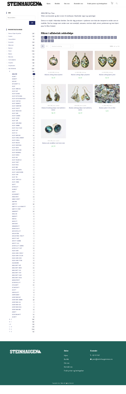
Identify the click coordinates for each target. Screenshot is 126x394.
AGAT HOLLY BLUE (17, 137)
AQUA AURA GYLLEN (17, 264)
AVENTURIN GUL (16, 311)
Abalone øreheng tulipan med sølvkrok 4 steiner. (80, 118)
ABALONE (51, 81)
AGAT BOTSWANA (17, 105)
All (119, 55)
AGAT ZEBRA (15, 191)
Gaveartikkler (12, 48)
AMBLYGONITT (16, 208)
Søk (32, 31)
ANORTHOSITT (16, 237)
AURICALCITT (15, 301)
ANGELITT (14, 230)
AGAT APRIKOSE (16, 97)
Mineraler (11, 54)
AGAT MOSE (15, 156)
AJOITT (14, 193)
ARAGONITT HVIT (16, 281)
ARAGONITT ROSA (17, 286)
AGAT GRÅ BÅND (17, 132)
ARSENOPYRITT (16, 289)
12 (114, 55)
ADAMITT (14, 87)
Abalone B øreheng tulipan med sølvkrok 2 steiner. (53, 118)
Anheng (57, 81)
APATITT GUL (15, 252)
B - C (10, 328)
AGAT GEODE (15, 127)
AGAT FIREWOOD (17, 119)
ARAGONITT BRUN (17, 276)
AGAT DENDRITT (16, 112)
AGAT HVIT (15, 139)
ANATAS (14, 227)
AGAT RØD (15, 176)
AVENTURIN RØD (16, 318)
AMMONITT (15, 220)
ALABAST (14, 198)
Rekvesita (10, 65)
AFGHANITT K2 (16, 92)
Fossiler (10, 45)
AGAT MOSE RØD (17, 159)
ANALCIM (14, 222)
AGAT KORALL (16, 149)
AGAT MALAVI (16, 151)
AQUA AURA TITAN (17, 269)
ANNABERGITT (16, 235)
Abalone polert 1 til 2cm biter (107, 117)
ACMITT (14, 85)
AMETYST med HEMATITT (19, 215)
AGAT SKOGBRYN (17, 178)
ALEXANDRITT (15, 203)
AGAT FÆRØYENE (16, 114)
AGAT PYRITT (15, 171)
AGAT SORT (15, 183)
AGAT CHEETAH (16, 110)
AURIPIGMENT (15, 303)
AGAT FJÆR (15, 122)
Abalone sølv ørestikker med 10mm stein (53, 152)
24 (116, 55)
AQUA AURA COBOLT (17, 262)
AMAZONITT (15, 205)
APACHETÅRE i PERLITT (18, 244)
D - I (10, 330)
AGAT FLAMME (16, 124)
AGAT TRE (15, 186)
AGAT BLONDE (16, 102)
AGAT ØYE (15, 166)
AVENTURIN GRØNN (17, 308)
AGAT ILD (14, 141)
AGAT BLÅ (15, 100)
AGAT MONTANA (16, 154)
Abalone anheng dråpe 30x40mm (80, 83)
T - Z (10, 340)
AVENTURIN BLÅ (16, 306)
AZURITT (14, 325)
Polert (110, 114)
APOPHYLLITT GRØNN (17, 254)
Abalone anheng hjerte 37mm (107, 83)
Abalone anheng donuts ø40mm (53, 83)
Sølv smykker (56, 114)
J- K (10, 333)
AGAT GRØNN (16, 134)
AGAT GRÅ (15, 129)
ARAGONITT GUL (16, 279)
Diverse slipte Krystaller (14, 42)
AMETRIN (14, 210)
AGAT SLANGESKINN (17, 181)
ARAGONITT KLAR (17, 284)
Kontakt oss (68, 376)
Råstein (10, 62)
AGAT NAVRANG (16, 161)
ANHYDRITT (15, 232)
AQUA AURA (15, 259)
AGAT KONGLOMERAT (18, 146)
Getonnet (71, 392)
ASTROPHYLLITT (16, 291)
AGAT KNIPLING (16, 144)
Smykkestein (11, 74)
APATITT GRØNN (16, 249)
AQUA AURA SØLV (17, 267)
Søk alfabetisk (12, 77)
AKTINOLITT (15, 195)
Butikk (66, 368)
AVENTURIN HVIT (16, 313)
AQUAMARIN (15, 271)
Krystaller (11, 51)
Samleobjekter (12, 68)
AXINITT (14, 321)
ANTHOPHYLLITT (16, 240)
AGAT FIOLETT (16, 117)
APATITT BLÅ (15, 247)
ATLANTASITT (15, 296)
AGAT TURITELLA (16, 188)
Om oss (66, 372)
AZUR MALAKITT (16, 323)
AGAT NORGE (15, 164)
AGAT (13, 95)
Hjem (66, 364)
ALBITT (14, 200)
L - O (10, 335)
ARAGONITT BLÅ (16, 274)
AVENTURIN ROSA (16, 316)
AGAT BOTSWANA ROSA (18, 107)
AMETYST (14, 213)
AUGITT (14, 298)
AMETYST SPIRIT (16, 218)
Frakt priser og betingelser (74, 379)
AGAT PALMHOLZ (17, 168)
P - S (10, 338)
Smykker (10, 71)
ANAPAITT (14, 225)
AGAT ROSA (15, 173)
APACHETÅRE (15, 242)
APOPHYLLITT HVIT (17, 257)
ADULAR (14, 90)
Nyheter (10, 57)
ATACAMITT (15, 294)
